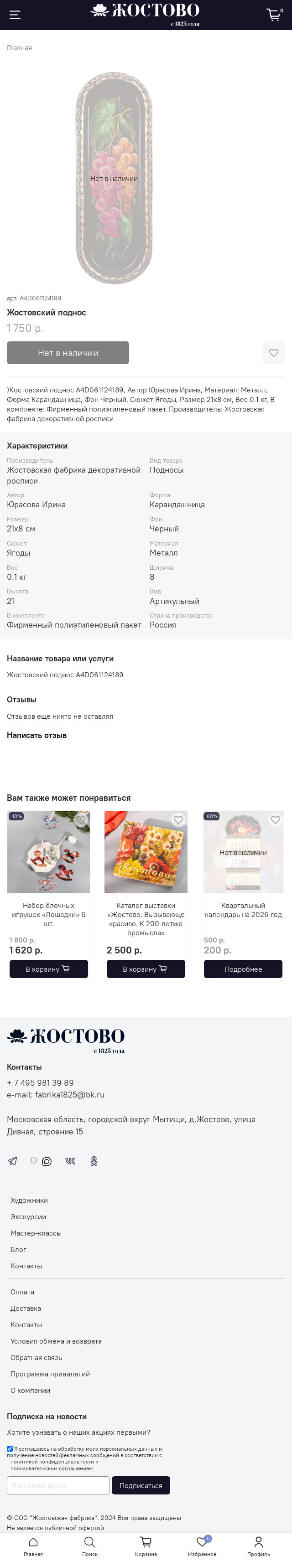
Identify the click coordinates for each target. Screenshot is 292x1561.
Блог (18, 1249)
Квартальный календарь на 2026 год (243, 910)
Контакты (26, 1265)
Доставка (25, 1308)
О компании (30, 1390)
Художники (29, 1200)
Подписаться (141, 1485)
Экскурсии (28, 1216)
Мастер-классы (36, 1232)
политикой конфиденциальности (52, 1461)
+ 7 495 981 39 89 (40, 1083)
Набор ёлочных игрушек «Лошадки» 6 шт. (49, 914)
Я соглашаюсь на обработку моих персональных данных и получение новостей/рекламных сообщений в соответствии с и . (84, 1458)
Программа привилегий (50, 1373)
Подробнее (243, 969)
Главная (19, 47)
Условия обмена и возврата (56, 1340)
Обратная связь (36, 1357)
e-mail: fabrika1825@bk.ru (55, 1095)
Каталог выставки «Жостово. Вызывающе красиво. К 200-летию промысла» (146, 919)
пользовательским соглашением (51, 1468)
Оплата (22, 1291)
